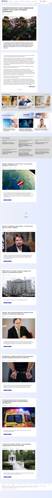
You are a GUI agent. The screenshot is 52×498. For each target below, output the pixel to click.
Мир (3, 14)
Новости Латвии (22, 1)
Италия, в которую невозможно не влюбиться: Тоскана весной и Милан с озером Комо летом (42, 133)
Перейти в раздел (47, 94)
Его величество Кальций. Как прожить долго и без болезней (8, 125)
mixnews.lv (5, 47)
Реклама (39, 3)
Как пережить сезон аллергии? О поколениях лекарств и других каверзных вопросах (25, 99)
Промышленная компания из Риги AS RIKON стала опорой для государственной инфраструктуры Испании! (26, 126)
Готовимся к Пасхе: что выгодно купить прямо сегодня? (41, 125)
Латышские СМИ (34, 1)
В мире (11, 1)
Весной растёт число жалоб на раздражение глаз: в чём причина (41, 113)
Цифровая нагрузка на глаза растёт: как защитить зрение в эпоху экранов (9, 113)
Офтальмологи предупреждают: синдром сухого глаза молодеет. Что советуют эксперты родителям (26, 113)
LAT (2, 3)
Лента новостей (16, 1)
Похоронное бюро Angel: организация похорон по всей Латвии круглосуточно (9, 133)
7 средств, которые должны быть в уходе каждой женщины (42, 98)
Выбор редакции (28, 1)
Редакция (36, 3)
